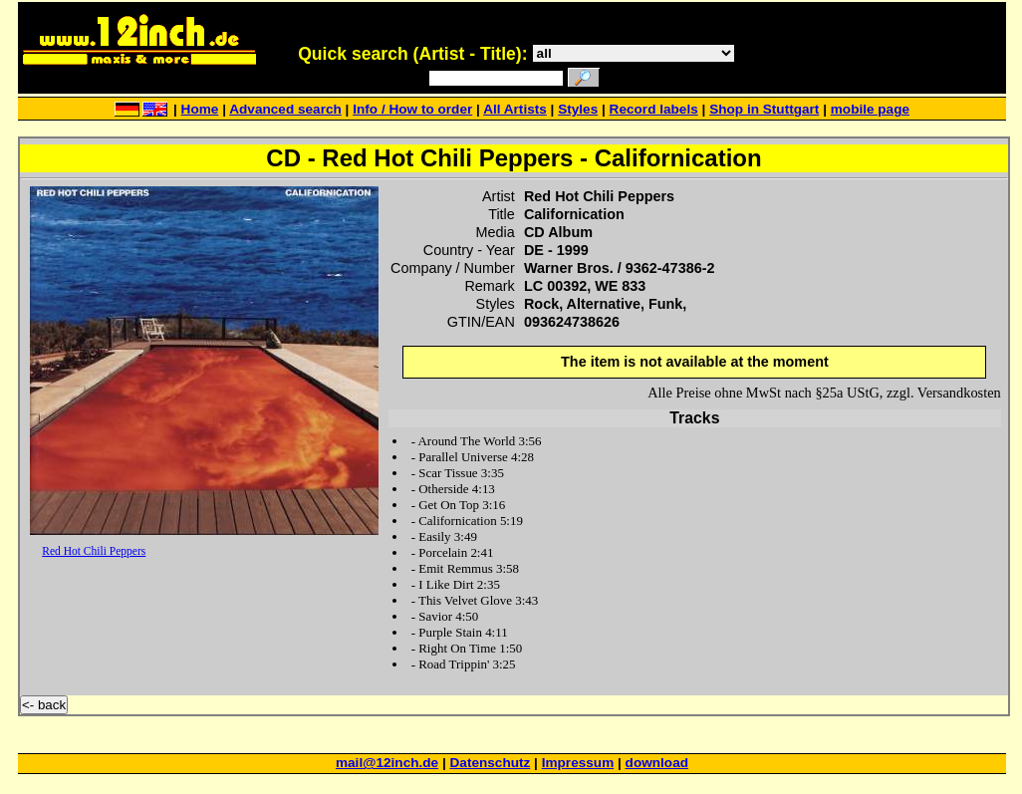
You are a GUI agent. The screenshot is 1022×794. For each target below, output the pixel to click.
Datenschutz (490, 762)
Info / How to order (412, 109)
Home (200, 109)
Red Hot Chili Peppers (93, 551)
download (657, 762)
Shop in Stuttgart (764, 109)
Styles (578, 109)
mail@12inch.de (387, 762)
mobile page (870, 109)
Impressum (578, 762)
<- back (44, 704)
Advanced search (285, 109)
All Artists (515, 109)
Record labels (654, 109)
